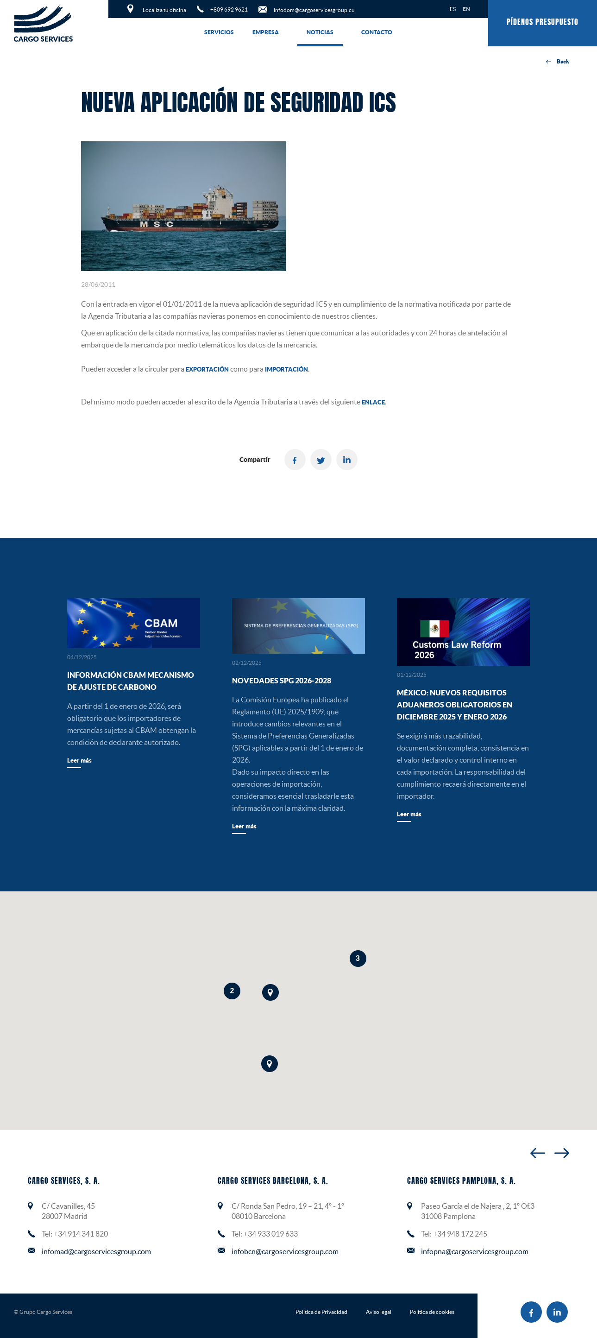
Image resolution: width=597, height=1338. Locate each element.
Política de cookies (432, 1312)
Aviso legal (378, 1312)
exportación (207, 369)
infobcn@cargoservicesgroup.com (285, 1251)
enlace (373, 402)
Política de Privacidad (321, 1312)
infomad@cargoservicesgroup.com (96, 1251)
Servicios (219, 32)
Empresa (265, 32)
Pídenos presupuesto (542, 23)
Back (557, 61)
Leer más (79, 760)
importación (286, 369)
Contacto (376, 32)
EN (466, 9)
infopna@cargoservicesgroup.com (474, 1251)
